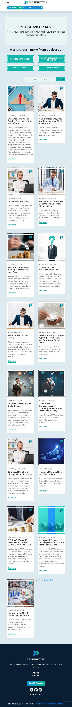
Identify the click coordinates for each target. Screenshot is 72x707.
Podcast (36, 676)
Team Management (51, 68)
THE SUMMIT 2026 (14, 8)
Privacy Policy (40, 704)
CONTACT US (36, 695)
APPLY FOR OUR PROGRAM (32, 8)
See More (12, 159)
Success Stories (20, 68)
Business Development (20, 59)
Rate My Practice (36, 683)
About (36, 673)
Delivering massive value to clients (52, 59)
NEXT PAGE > (49, 580)
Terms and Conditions (56, 704)
